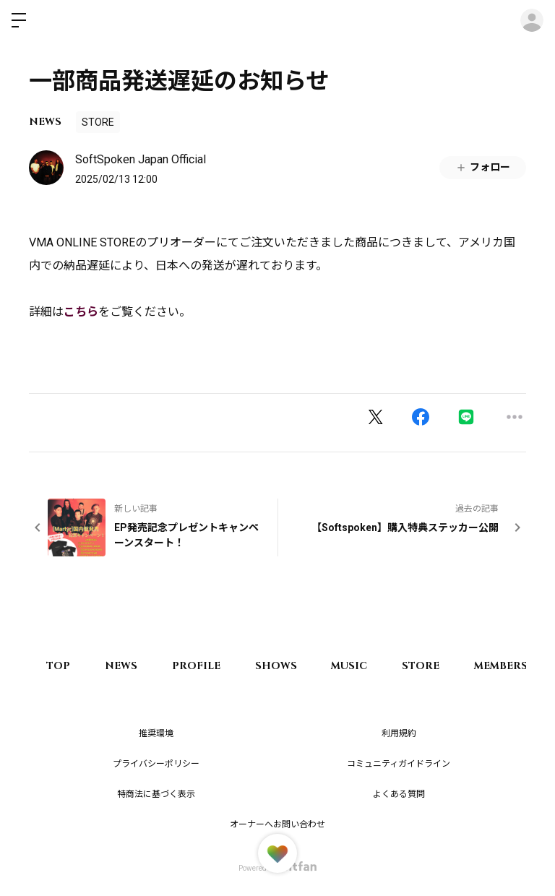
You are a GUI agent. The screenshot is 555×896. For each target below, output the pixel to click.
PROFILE (200, 666)
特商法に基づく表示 (156, 794)
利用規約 (399, 733)
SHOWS (281, 666)
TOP (59, 666)
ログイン (531, 20)
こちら (81, 312)
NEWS (45, 122)
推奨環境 (156, 733)
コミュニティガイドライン (398, 764)
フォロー (482, 167)
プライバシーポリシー (156, 764)
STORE (98, 122)
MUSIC (356, 666)
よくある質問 (399, 794)
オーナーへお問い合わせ (277, 824)
